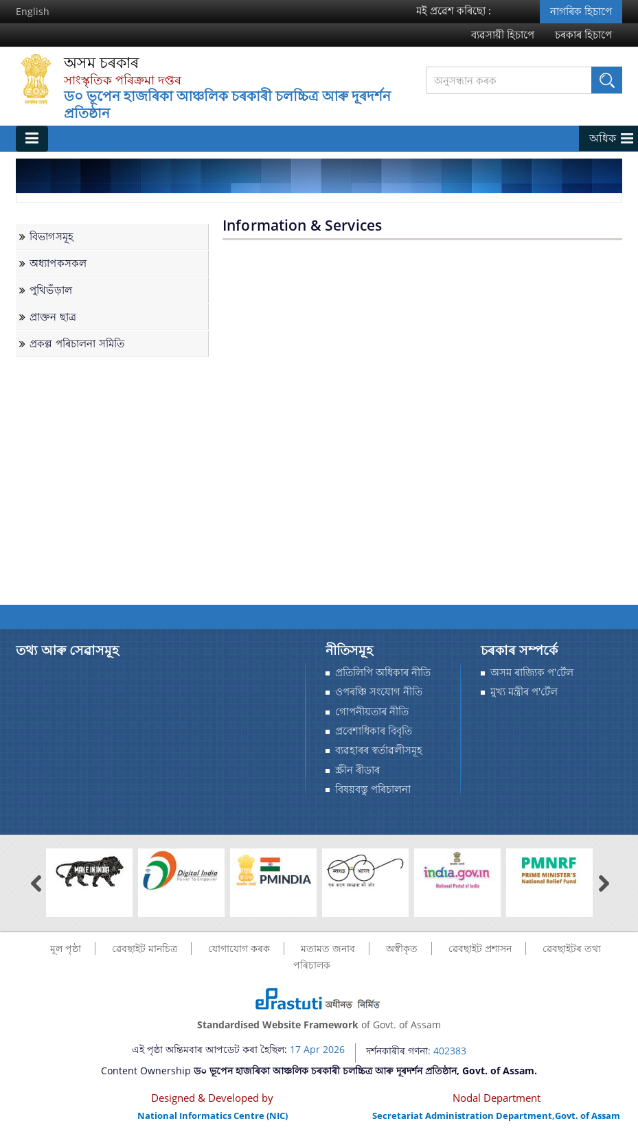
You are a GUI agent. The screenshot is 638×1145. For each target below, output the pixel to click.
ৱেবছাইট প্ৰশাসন (480, 948)
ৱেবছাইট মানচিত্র (144, 948)
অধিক (602, 138)
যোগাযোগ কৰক (239, 948)
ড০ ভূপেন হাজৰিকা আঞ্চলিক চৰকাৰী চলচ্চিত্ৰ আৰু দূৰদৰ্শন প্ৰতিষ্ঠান (227, 105)
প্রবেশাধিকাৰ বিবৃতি (373, 731)
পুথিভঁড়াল (51, 290)
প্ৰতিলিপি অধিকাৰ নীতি (383, 672)
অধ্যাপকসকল (58, 263)
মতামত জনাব (328, 948)
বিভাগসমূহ (51, 236)
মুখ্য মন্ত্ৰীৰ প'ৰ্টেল (524, 691)
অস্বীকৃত (402, 948)
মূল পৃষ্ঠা (65, 948)
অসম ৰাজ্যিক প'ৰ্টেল (531, 672)
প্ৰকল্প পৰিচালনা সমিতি (77, 343)
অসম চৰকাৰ (101, 62)
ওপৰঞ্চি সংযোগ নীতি (378, 691)
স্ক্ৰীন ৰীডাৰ (357, 770)
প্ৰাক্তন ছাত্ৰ (53, 317)
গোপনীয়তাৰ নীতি (372, 711)
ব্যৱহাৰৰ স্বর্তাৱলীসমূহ (378, 750)
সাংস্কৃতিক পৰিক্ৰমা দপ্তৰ (122, 79)
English (32, 11)
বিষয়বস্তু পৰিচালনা (373, 789)
